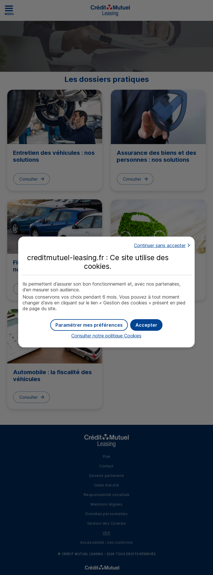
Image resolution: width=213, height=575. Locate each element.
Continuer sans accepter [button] (160, 245)
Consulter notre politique (106, 336)
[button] (146, 325)
